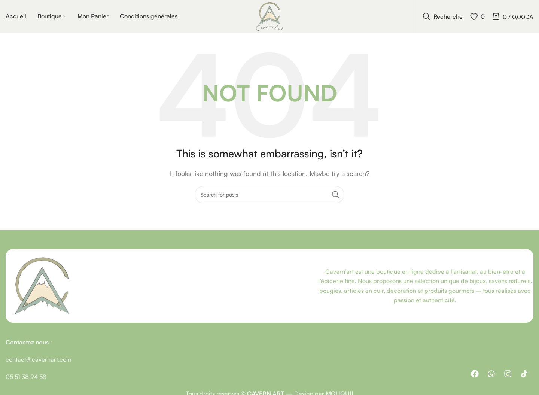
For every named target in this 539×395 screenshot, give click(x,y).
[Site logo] (269, 16)
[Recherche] (442, 16)
